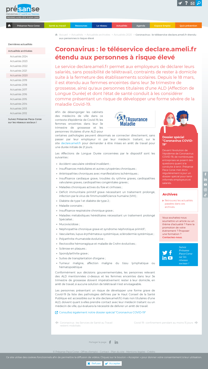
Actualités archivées (98, 34)
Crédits (151, 351)
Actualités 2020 (123, 34)
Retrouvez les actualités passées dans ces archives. (179, 203)
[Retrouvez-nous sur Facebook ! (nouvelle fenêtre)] (205, 174)
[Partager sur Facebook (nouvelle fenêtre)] (110, 342)
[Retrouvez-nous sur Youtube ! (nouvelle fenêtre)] (205, 184)
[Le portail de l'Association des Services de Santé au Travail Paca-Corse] (9, 25)
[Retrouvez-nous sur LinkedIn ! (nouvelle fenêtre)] (205, 179)
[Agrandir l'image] (131, 118)
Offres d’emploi (89, 351)
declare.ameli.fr (71, 143)
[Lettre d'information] (180, 3)
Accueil (63, 34)
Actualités (77, 34)
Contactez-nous (172, 237)
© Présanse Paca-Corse (66, 351)
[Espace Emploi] (162, 25)
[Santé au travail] (57, 25)
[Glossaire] (186, 3)
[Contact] (192, 3)
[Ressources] (81, 25)
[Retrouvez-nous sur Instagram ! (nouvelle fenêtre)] (205, 189)
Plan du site (117, 351)
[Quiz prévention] (188, 25)
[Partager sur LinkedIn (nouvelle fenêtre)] (116, 342)
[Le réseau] (102, 25)
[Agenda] (141, 25)
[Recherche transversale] (199, 3)
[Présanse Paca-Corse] (28, 25)
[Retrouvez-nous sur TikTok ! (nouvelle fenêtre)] (205, 195)
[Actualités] (122, 25)
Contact (104, 351)
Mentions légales (135, 351)
